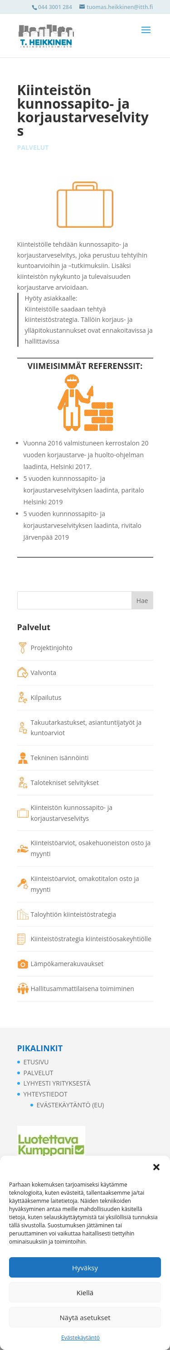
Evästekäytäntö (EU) (70, 1105)
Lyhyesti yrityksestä (57, 1083)
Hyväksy (85, 1267)
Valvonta (43, 672)
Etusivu (36, 1062)
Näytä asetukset (85, 1317)
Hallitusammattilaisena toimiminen (82, 988)
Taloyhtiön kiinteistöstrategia (74, 914)
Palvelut (33, 147)
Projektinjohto (52, 647)
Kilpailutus (46, 697)
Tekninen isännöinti (60, 757)
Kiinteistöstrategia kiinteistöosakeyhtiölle (91, 938)
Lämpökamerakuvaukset (67, 963)
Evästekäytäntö (80, 1337)
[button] (156, 1167)
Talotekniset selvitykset (65, 782)
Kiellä (85, 1292)
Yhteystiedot (46, 1094)
